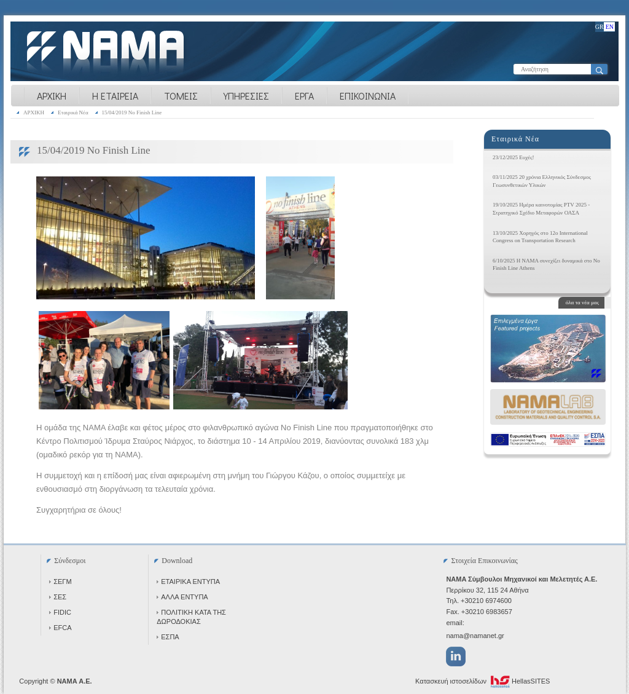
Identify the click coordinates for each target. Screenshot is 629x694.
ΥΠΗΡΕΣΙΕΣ (246, 95)
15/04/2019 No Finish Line (132, 112)
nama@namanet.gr (475, 635)
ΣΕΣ (57, 597)
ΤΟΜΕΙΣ (181, 95)
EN (610, 26)
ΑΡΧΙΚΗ (51, 95)
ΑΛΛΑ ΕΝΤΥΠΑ (182, 597)
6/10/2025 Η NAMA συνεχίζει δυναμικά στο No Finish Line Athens (546, 265)
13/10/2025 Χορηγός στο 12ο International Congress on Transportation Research (540, 237)
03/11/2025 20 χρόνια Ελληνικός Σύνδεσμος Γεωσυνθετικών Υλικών (542, 181)
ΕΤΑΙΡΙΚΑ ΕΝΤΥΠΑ (188, 581)
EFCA (60, 627)
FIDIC (60, 612)
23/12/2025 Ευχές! (513, 157)
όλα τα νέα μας (582, 302)
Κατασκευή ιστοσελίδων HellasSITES (482, 682)
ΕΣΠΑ (168, 637)
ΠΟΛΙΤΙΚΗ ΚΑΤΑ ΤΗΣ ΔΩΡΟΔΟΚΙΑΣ (191, 617)
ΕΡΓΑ (304, 95)
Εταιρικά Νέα (73, 112)
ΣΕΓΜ (60, 581)
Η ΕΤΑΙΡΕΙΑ (115, 95)
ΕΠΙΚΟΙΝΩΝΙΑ (368, 95)
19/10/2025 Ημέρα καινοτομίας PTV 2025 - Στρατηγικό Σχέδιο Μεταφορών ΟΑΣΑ (541, 209)
